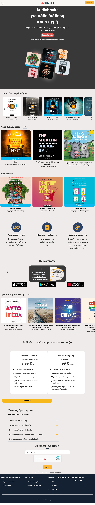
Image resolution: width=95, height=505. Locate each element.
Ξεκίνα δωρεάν (47, 35)
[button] (90, 109)
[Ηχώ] (16, 145)
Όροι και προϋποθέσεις (34, 487)
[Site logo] (47, 3)
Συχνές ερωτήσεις (9, 484)
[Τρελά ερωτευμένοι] (79, 192)
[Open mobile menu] (3, 3)
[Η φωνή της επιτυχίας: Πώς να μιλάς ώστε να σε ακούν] (68, 310)
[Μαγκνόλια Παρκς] (15, 192)
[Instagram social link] (73, 482)
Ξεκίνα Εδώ (89, 2)
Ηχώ (15, 162)
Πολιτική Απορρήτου (33, 484)
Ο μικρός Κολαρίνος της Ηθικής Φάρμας (79, 163)
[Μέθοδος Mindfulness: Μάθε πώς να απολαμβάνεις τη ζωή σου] (40, 310)
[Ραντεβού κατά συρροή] (47, 192)
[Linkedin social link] (78, 482)
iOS (53, 484)
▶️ (12, 106)
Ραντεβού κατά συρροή (47, 209)
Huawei (54, 491)
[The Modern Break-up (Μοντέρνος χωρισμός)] (47, 145)
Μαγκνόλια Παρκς (15, 209)
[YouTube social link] (81, 482)
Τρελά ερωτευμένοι (79, 209)
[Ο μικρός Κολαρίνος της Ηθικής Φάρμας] (79, 145)
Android (54, 487)
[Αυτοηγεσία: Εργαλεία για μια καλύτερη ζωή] (13, 310)
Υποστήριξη (7, 487)
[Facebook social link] (76, 482)
